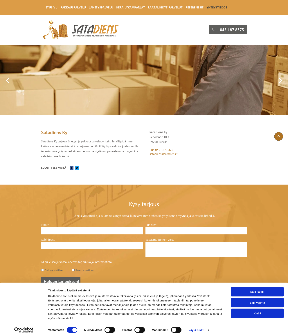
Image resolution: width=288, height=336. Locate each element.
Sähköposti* (49, 239)
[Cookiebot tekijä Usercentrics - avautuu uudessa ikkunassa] (24, 329)
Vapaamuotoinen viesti (159, 239)
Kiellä (257, 312)
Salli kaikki (257, 290)
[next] (280, 80)
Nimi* (45, 225)
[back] (7, 80)
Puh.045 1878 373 (161, 150)
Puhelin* (150, 225)
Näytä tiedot (196, 328)
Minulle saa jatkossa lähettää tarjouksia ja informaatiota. (76, 262)
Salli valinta (257, 301)
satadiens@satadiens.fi (164, 154)
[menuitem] (51, 7)
